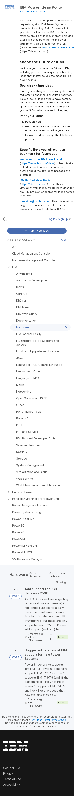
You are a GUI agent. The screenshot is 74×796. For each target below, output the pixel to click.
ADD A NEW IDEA (37, 230)
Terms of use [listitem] (12, 779)
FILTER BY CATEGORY (21, 239)
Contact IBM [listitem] (11, 768)
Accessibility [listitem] (11, 784)
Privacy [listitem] (8, 773)
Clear (64, 239)
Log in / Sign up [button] (59, 219)
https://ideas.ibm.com (34, 184)
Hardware (36, 640)
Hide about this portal (32, 11)
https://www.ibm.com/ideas (37, 163)
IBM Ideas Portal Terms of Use (48, 719)
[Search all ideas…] (23, 219)
